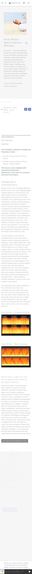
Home (2, 101)
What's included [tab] (7, 140)
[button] (2, 3)
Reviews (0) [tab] (5, 144)
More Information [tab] (7, 137)
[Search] (5, 3)
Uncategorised (12, 86)
